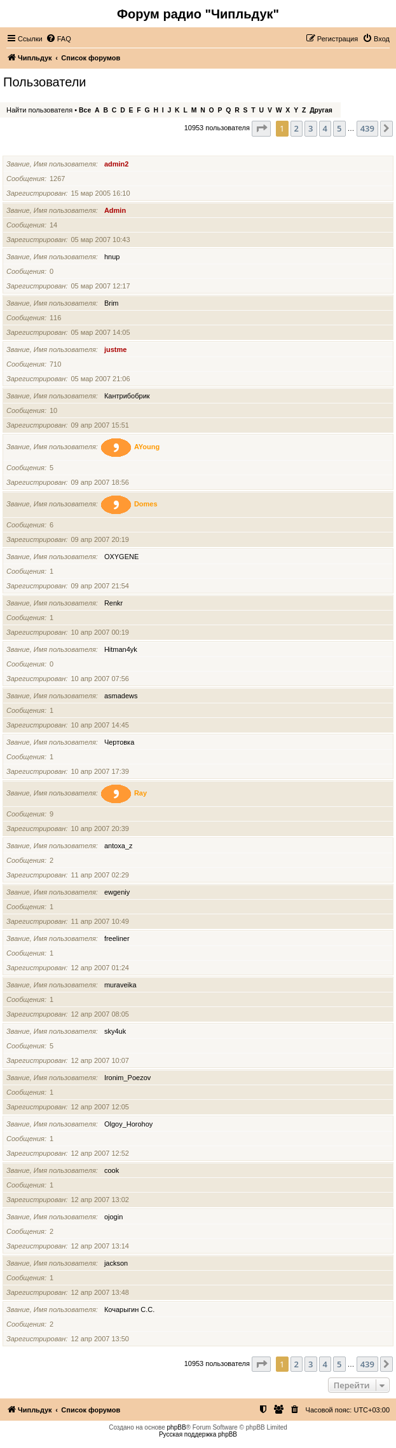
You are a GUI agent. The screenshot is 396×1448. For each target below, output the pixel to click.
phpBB (176, 1427)
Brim (111, 303)
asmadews (121, 696)
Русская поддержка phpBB (198, 1434)
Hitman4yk (120, 649)
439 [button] (367, 128)
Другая (321, 110)
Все (85, 110)
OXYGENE (121, 556)
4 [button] (325, 128)
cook (111, 1170)
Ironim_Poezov (127, 1077)
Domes (146, 504)
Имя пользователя (38, 147)
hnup (111, 257)
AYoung (147, 446)
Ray (140, 793)
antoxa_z (118, 845)
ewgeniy (117, 892)
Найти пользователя (39, 110)
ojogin (113, 1217)
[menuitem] (58, 38)
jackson (116, 1263)
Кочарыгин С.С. (129, 1309)
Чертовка (119, 742)
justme (115, 349)
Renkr (113, 603)
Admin (115, 210)
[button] (261, 128)
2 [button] (296, 128)
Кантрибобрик (127, 396)
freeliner (117, 938)
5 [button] (339, 128)
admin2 (116, 164)
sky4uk (115, 1031)
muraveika (120, 985)
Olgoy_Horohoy (128, 1124)
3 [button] (310, 128)
